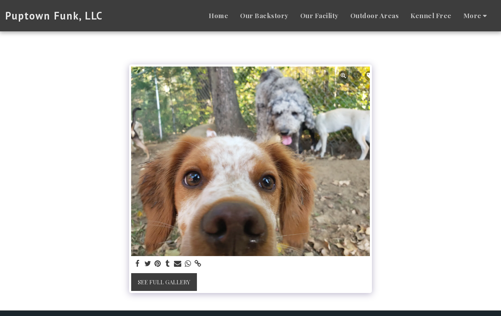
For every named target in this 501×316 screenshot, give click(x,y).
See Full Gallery (164, 282)
